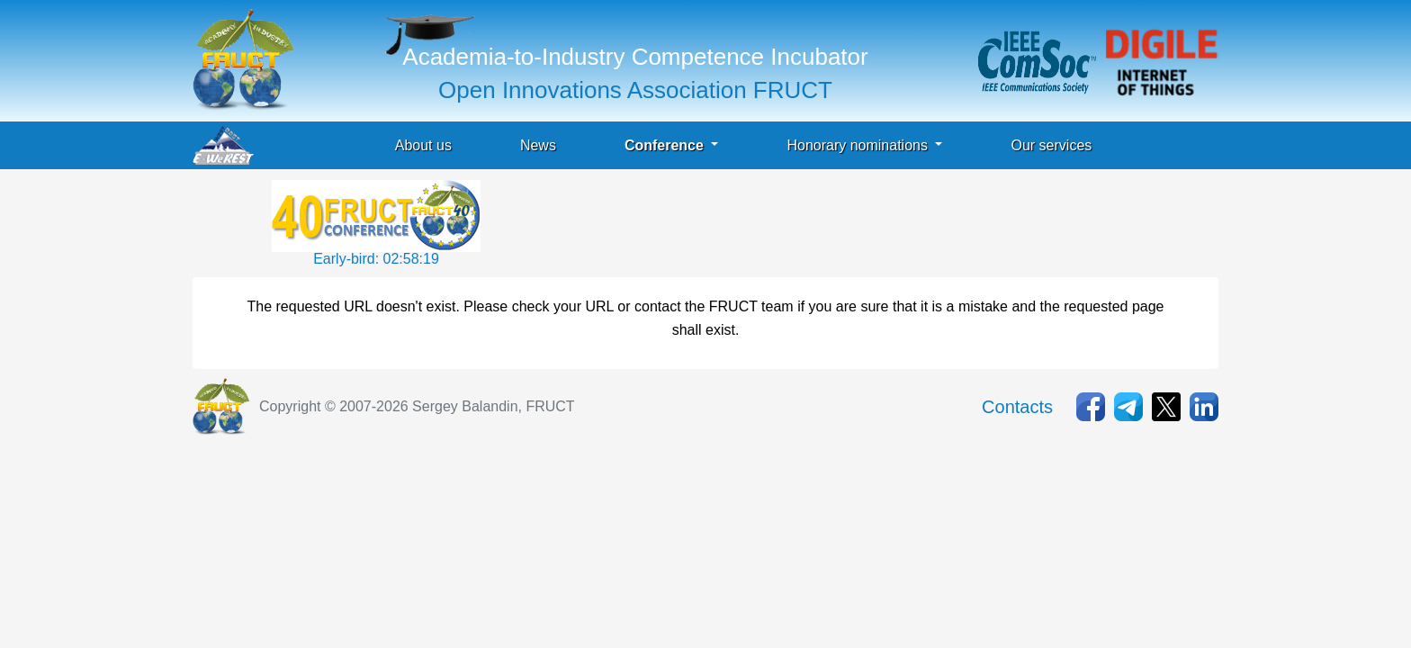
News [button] (538, 145)
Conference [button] (666, 145)
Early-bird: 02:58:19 (376, 258)
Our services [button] (1051, 145)
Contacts (1017, 407)
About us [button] (423, 145)
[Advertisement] (811, 220)
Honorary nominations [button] (858, 145)
